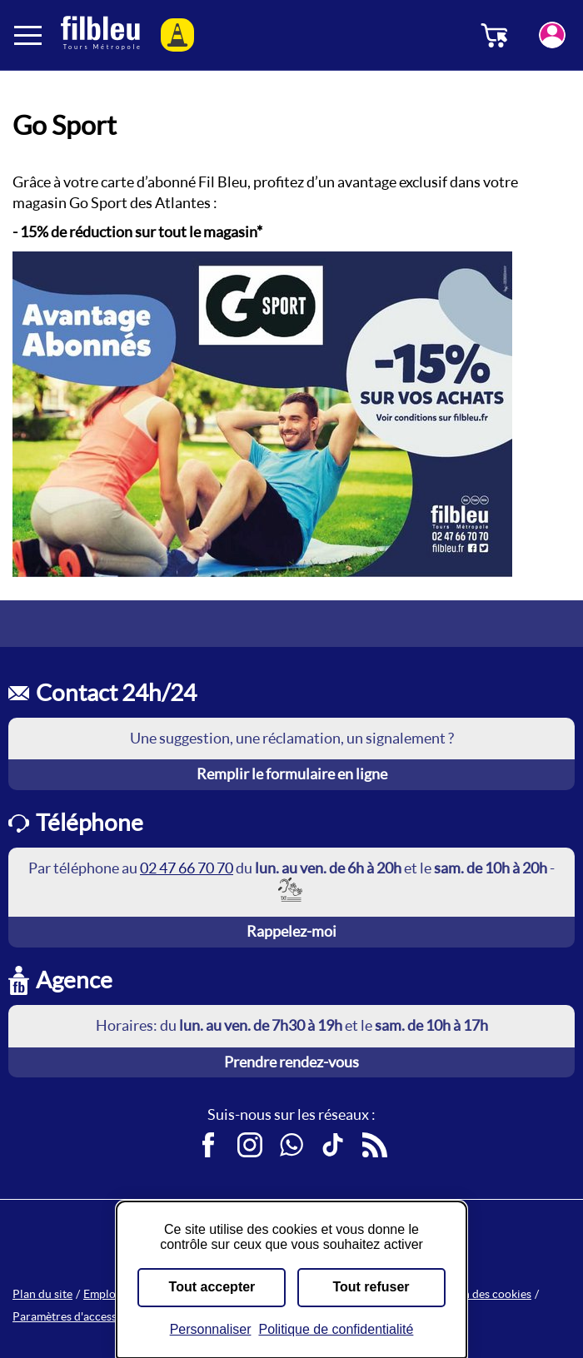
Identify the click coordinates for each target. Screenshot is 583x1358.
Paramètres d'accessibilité (79, 1316)
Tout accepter (212, 1287)
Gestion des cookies (480, 1294)
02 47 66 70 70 (186, 868)
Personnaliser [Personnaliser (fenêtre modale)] (211, 1329)
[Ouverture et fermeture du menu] (29, 35)
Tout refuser (370, 1287)
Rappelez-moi (291, 931)
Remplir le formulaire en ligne (292, 774)
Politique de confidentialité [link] (335, 1329)
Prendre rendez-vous (291, 1062)
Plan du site (42, 1294)
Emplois (103, 1294)
